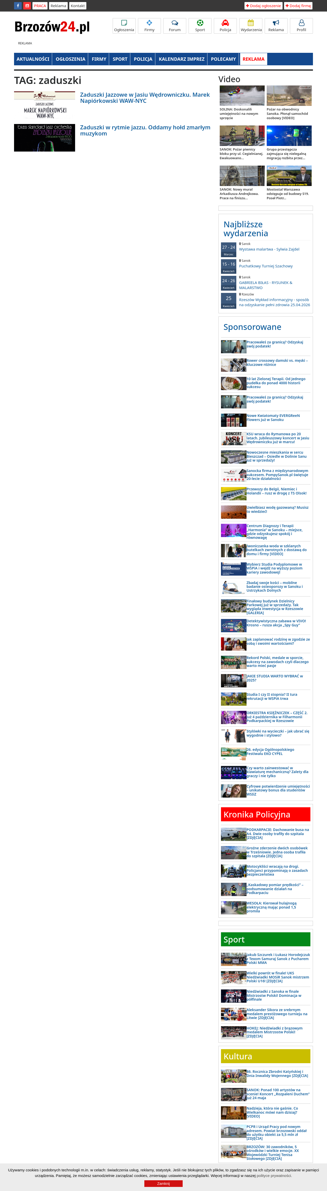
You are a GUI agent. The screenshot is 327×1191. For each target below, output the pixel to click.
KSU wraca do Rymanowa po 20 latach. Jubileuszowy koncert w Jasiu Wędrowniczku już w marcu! (278, 437)
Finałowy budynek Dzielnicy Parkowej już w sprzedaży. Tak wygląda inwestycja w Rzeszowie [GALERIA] (275, 607)
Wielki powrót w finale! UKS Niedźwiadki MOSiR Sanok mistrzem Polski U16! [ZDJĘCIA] (278, 977)
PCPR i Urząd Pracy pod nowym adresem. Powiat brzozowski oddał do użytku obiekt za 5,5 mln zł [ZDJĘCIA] (277, 1132)
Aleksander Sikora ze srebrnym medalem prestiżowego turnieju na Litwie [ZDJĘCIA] (277, 1013)
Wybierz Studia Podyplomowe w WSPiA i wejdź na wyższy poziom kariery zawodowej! (274, 568)
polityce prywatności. (274, 1175)
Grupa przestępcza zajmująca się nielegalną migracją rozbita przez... (286, 153)
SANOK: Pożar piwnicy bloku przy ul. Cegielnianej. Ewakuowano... (241, 153)
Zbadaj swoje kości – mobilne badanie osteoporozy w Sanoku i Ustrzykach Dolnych (275, 586)
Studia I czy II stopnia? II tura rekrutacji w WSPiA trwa (272, 696)
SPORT (120, 59)
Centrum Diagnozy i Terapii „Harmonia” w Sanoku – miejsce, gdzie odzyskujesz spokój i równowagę (275, 531)
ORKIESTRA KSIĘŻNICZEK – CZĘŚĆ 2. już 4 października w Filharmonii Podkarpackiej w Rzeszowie (277, 716)
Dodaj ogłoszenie (263, 5)
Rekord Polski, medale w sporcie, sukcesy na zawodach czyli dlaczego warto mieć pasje (278, 661)
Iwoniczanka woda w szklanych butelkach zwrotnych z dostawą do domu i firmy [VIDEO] (277, 549)
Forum (175, 26)
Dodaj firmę (298, 5)
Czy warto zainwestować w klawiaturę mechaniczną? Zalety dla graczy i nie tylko (277, 771)
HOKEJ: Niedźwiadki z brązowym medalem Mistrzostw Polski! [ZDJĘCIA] (274, 1032)
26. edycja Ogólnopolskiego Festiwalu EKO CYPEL (270, 751)
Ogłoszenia (124, 26)
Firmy (149, 26)
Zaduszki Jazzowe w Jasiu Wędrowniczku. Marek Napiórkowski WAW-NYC (145, 97)
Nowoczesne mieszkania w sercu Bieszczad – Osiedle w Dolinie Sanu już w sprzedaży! (277, 456)
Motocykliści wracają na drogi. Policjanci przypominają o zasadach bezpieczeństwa (277, 870)
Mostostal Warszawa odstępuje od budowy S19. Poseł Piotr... (288, 193)
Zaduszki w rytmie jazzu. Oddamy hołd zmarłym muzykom (145, 130)
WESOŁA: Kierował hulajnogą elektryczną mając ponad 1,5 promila (272, 907)
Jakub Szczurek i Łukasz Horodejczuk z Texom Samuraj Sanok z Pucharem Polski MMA (278, 958)
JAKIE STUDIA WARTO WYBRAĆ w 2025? (275, 678)
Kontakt (78, 5)
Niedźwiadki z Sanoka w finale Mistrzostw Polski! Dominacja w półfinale (274, 995)
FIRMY (99, 59)
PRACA (40, 5)
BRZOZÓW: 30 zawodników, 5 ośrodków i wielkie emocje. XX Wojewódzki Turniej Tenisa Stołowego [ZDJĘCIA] (273, 1152)
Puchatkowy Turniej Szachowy (265, 263)
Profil (301, 26)
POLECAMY (223, 59)
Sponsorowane (253, 326)
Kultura (238, 1056)
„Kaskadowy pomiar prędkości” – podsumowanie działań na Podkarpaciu (275, 888)
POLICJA (143, 59)
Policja (225, 26)
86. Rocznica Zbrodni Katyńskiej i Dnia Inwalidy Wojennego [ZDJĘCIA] (277, 1073)
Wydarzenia (251, 26)
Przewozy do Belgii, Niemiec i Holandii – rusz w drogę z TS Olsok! (277, 491)
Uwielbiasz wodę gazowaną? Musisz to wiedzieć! (278, 509)
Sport (200, 26)
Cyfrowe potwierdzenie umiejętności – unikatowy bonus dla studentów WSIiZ (278, 790)
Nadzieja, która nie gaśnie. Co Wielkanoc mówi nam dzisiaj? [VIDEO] (272, 1112)
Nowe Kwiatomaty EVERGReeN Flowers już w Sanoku (273, 417)
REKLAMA (254, 59)
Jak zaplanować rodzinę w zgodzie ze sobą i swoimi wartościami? (278, 641)
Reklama (58, 5)
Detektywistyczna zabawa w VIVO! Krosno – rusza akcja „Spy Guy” (276, 622)
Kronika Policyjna (257, 814)
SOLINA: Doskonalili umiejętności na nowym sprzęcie (239, 113)
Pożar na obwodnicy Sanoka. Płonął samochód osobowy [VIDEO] (287, 113)
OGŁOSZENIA (70, 59)
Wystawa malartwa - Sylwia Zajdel (265, 247)
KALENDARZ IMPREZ (182, 59)
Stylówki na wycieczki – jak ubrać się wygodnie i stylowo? (278, 733)
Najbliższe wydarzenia (246, 229)
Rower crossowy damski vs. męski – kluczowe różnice (277, 362)
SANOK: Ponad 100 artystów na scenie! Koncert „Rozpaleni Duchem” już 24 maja (278, 1093)
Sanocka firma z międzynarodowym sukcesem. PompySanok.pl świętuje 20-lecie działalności (277, 474)
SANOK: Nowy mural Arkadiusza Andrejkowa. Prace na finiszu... (239, 193)
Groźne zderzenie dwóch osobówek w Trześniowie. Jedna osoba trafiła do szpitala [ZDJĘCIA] (277, 852)
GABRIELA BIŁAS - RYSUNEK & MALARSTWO (265, 282)
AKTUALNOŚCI (33, 59)
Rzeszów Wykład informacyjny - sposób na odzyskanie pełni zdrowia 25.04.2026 (265, 299)
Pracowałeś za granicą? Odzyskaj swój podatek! (275, 344)
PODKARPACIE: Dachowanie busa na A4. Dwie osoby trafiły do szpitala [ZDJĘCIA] (278, 833)
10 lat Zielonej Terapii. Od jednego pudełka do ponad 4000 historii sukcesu (276, 382)
